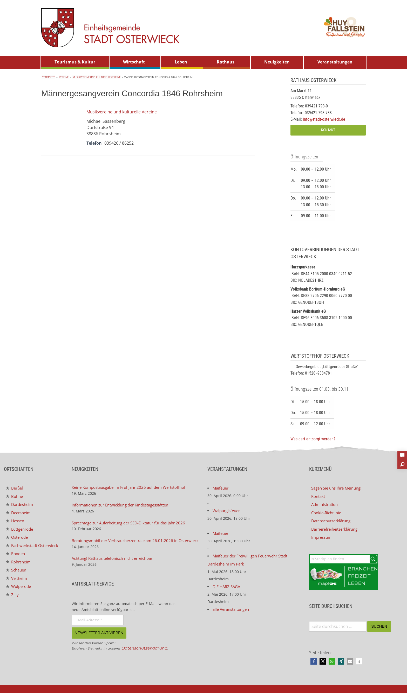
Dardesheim (21, 505)
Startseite (48, 77)
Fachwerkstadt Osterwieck (23, 549)
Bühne (15, 497)
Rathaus (225, 62)
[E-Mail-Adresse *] (98, 627)
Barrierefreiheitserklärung (336, 530)
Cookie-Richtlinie (327, 513)
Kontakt (328, 130)
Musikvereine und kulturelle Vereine (98, 77)
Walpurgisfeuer (228, 511)
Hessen (16, 522)
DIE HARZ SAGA (227, 588)
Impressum (322, 538)
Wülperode (19, 593)
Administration (326, 505)
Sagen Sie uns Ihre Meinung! (338, 488)
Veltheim (17, 585)
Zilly (12, 601)
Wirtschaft (134, 62)
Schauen (17, 576)
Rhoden (16, 559)
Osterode (18, 539)
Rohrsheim (19, 568)
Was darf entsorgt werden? (312, 438)
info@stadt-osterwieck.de (324, 119)
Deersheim (19, 513)
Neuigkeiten (277, 62)
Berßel (15, 488)
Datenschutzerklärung (145, 655)
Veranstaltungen (334, 62)
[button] (313, 662)
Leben (181, 62)
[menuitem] (75, 62)
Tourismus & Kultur (75, 62)
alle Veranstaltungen (233, 611)
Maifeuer (221, 488)
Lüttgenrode (21, 530)
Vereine (63, 77)
